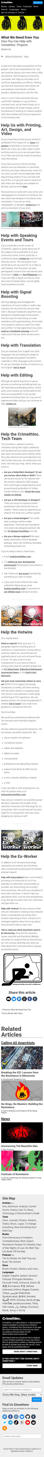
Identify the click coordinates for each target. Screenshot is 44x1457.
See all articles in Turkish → (14, 12)
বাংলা (12, 1300)
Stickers (32, 1220)
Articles (6, 1203)
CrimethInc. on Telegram (10, 1422)
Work (23, 1241)
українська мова (22, 1303)
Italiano (24, 1275)
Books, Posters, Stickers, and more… (20, 1268)
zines (32, 142)
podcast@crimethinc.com (13, 794)
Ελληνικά (24, 1282)
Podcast (6, 1255)
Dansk (29, 1300)
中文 (23, 1286)
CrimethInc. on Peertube (22, 1422)
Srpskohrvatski (10, 1296)
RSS (12, 1203)
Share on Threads (24, 999)
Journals (13, 1220)
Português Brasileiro (22, 1279)
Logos (21, 1223)
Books (4, 6)
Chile (15, 275)
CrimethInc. (7, 2)
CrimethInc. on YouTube (27, 1422)
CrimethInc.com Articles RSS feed (4, 1428)
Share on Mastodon (19, 999)
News (26, 56)
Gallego (23, 1306)
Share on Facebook (29, 999)
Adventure (13, 1206)
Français (6, 1279)
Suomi (33, 1282)
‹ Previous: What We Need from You (16, 1010)
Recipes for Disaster (25, 1244)
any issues (24, 573)
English (6, 1275)
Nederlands (24, 1293)
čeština (17, 1289)
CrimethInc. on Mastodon (4, 1416)
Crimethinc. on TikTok (16, 1422)
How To (22, 1209)
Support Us (38, 2)
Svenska (20, 1300)
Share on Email (8, 999)
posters (4, 146)
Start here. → (33, 1366)
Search (4, 9)
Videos (5, 1223)
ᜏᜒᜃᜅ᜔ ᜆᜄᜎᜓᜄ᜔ (17, 1310)
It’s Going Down (11, 669)
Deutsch (33, 1275)
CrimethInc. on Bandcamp (4, 1422)
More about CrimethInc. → (27, 1352)
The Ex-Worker (9, 1258)
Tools (19, 6)
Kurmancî (33, 1306)
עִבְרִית (37, 1300)
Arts (4, 1206)
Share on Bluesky (13, 999)
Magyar (25, 1289)
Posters (23, 1220)
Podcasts (27, 6)
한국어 (22, 1296)
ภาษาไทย (7, 1303)
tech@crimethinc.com (20, 556)
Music (13, 1223)
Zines (5, 1220)
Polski (15, 1282)
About (23, 9)
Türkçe (5, 1293)
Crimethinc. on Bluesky (22, 1416)
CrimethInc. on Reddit (33, 1422)
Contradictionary (10, 1241)
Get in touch (19, 367)
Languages (14, 9)
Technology (8, 1213)
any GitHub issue (12, 592)
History (13, 1209)
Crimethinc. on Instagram (16, 1416)
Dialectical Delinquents (31, 669)
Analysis (23, 1206)
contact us (31, 205)
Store (35, 6)
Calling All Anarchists (13, 56)
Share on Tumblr (35, 999)
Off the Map (19, 1251)
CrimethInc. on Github (27, 1416)
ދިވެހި (17, 1306)
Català (10, 1306)
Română (31, 1296)
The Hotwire (14, 1261)
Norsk (5, 1310)
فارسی (13, 1293)
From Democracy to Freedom (17, 1237)
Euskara (35, 1289)
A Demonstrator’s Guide (27, 1213)
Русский (6, 1282)
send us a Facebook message (15, 331)
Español (15, 1275)
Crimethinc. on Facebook (10, 1416)
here (25, 186)
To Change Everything (18, 531)
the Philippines (30, 275)
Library (12, 6)
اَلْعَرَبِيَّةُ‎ (5, 1300)
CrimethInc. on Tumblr (33, 1416)
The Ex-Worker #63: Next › (12, 1013)
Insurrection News (10, 672)
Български (14, 1286)
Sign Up (36, 1400)
